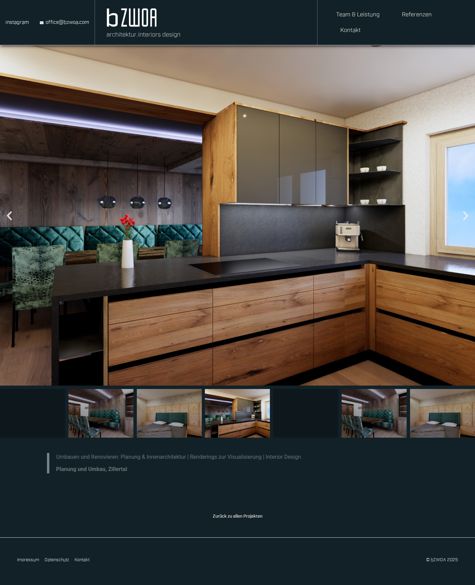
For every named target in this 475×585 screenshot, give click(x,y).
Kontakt (350, 30)
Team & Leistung (358, 14)
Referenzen (417, 14)
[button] (9, 216)
